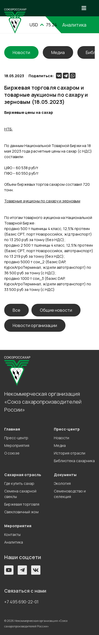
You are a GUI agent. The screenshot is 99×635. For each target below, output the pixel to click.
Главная (12, 429)
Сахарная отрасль (22, 474)
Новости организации (35, 325)
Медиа (58, 52)
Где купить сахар (19, 483)
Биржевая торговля (21, 504)
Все (16, 310)
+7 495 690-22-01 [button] (21, 602)
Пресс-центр (16, 437)
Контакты (12, 534)
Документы (65, 474)
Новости (61, 437)
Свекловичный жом (21, 511)
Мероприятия (16, 445)
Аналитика (13, 542)
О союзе (12, 453)
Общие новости (56, 310)
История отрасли (69, 453)
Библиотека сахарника (74, 460)
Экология (62, 483)
